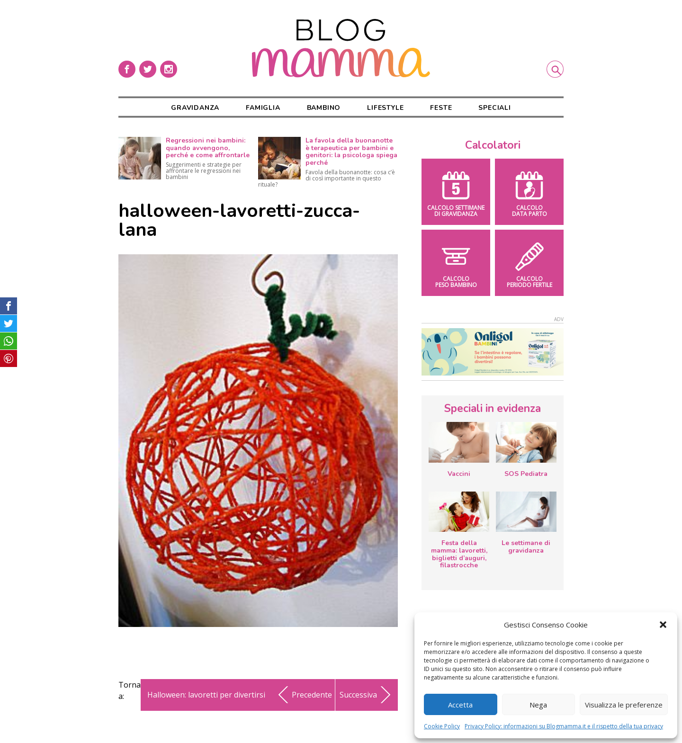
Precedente (303, 694)
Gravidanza (195, 107)
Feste (441, 107)
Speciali (494, 107)
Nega (538, 704)
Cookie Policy (442, 726)
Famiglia (263, 107)
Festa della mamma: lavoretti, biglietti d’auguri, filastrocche (459, 554)
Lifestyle (385, 107)
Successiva (367, 694)
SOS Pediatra (525, 473)
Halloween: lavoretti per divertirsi (206, 694)
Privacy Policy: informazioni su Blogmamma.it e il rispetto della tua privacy (564, 726)
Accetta (460, 704)
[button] (663, 624)
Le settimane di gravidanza (526, 546)
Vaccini (459, 473)
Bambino (324, 107)
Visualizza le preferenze (624, 704)
